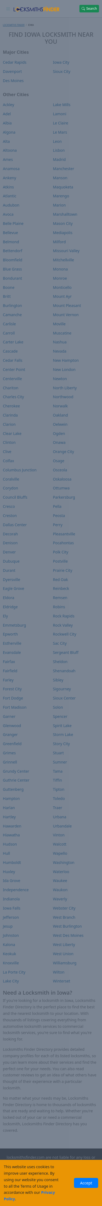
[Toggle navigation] (8, 8)
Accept (86, 1182)
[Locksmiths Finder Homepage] (36, 8)
